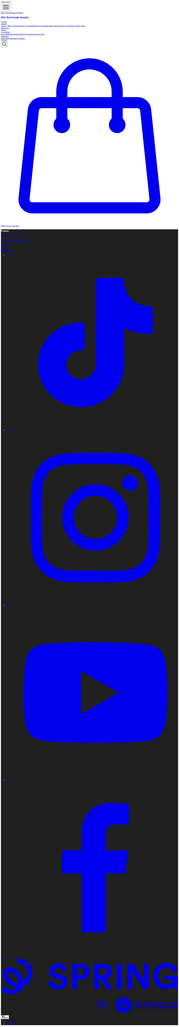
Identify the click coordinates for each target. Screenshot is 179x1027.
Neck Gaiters (28, 34)
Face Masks (5, 34)
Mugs (3, 38)
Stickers (16, 34)
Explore (4, 22)
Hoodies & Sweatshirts (40, 26)
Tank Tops (52, 26)
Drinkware (5, 36)
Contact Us (5, 249)
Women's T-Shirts (25, 26)
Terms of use (10, 1024)
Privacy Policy (11, 1022)
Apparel (4, 24)
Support (4, 245)
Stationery (36, 34)
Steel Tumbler (20, 38)
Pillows (4, 30)
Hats (11, 34)
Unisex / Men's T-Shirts (9, 26)
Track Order (5, 247)
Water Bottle (10, 38)
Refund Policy (6, 251)
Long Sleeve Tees (63, 26)
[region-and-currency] (5, 1017)
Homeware (5, 28)
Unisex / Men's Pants (77, 26)
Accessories (5, 32)
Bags (21, 34)
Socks (42, 34)
